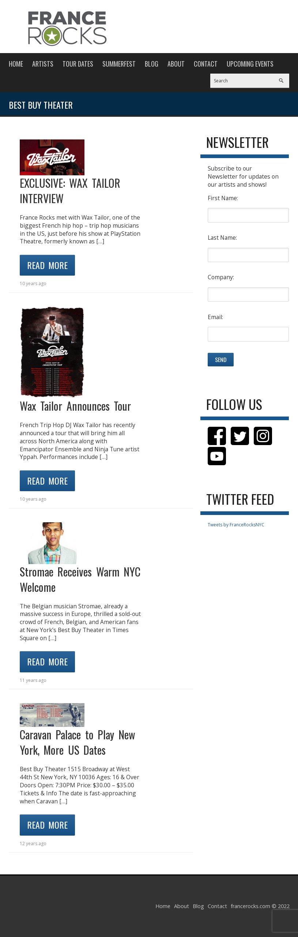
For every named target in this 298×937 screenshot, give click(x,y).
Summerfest (119, 63)
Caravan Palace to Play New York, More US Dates (77, 742)
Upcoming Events (250, 63)
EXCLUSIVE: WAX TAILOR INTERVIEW (70, 190)
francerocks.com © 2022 (260, 906)
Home (16, 63)
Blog (151, 63)
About (176, 63)
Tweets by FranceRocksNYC (236, 525)
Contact (206, 63)
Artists (42, 63)
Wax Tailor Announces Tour (75, 405)
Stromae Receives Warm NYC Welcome (80, 579)
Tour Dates (78, 63)
